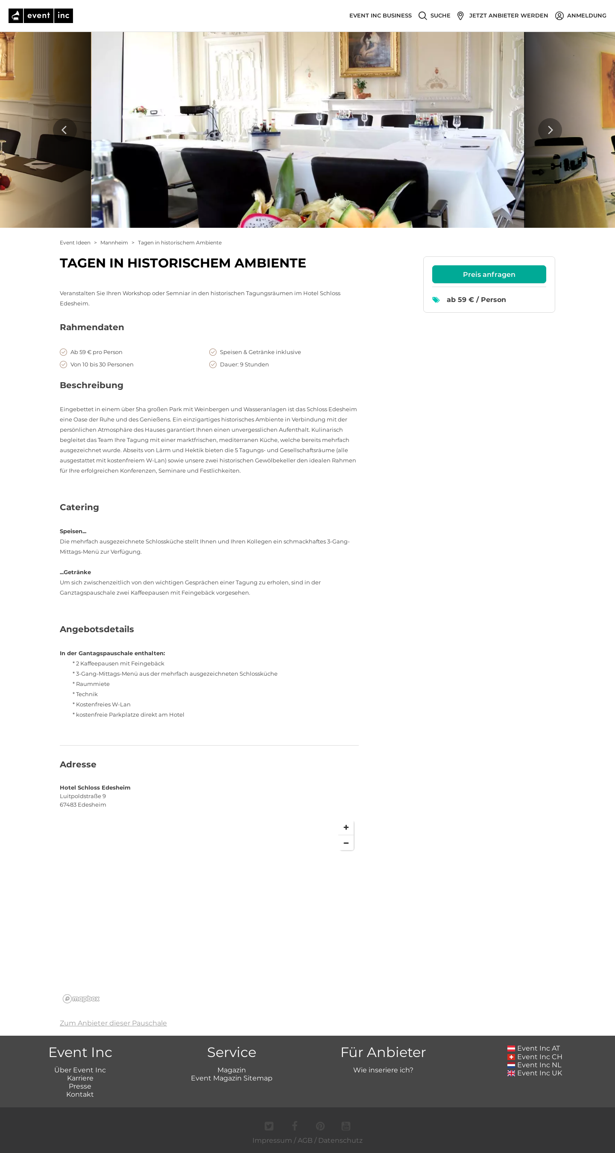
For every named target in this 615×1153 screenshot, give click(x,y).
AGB (305, 1140)
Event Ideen (75, 242)
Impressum (272, 1140)
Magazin (231, 1070)
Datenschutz (340, 1140)
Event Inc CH (535, 1057)
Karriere (80, 1078)
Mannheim (114, 242)
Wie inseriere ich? (383, 1070)
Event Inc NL (534, 1065)
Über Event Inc (80, 1070)
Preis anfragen (489, 274)
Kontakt (80, 1094)
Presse (80, 1086)
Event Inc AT (533, 1048)
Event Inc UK (534, 1073)
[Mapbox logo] (81, 999)
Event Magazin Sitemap (231, 1078)
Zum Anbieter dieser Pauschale (113, 1023)
